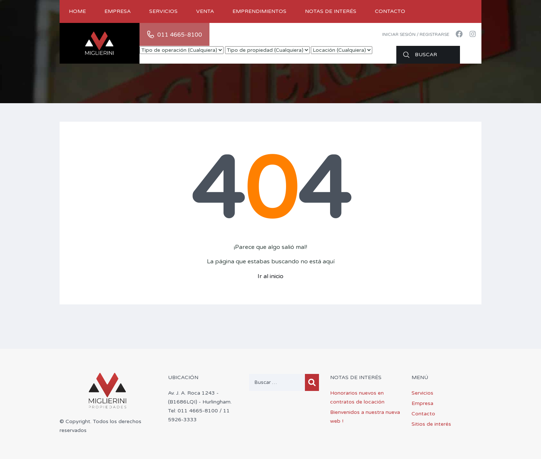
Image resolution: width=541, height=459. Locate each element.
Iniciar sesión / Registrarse (415, 34)
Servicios (163, 11)
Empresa (117, 11)
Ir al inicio (270, 276)
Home (77, 11)
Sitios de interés (431, 424)
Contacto (390, 11)
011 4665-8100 (179, 34)
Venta (205, 11)
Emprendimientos (259, 11)
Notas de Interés (330, 11)
